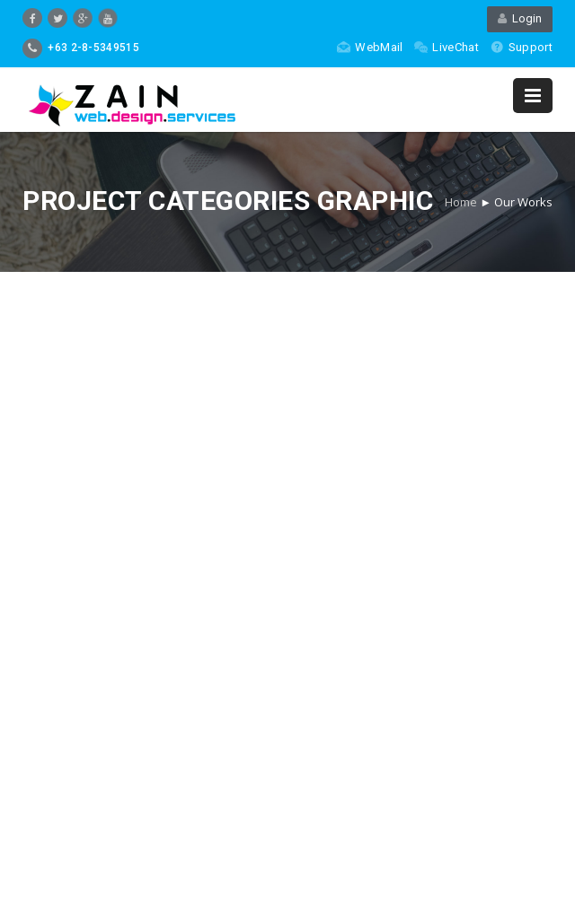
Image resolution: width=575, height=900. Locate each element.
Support (522, 47)
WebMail (369, 47)
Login (520, 18)
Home (461, 202)
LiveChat (446, 47)
